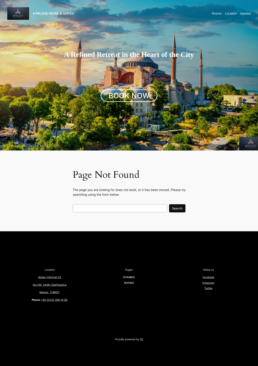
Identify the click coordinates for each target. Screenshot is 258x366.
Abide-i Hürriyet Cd (49, 277)
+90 (44, 299)
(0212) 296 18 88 (57, 299)
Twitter (208, 288)
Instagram (208, 282)
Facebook (208, 277)
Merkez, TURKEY (49, 292)
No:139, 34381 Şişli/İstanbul (49, 284)
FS (141, 339)
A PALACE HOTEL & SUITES (53, 13)
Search (177, 208)
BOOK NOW (129, 95)
